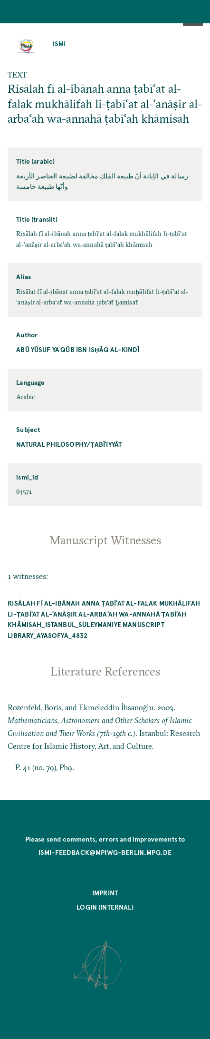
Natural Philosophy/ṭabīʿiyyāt (69, 444)
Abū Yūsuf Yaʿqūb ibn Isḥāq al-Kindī (77, 349)
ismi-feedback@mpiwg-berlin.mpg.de (105, 852)
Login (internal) (105, 907)
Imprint (105, 892)
